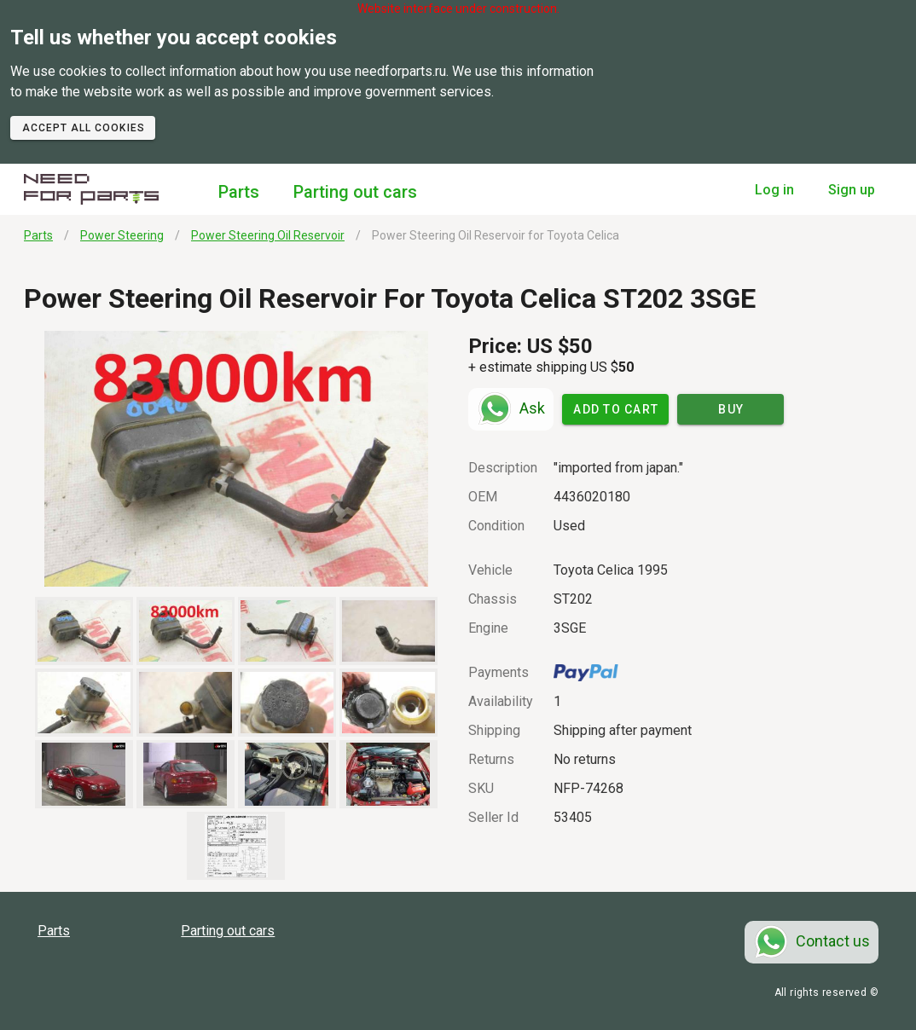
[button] (236, 459)
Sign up (851, 190)
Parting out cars (355, 192)
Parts (238, 192)
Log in (774, 190)
